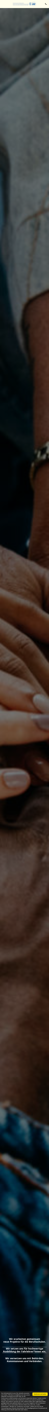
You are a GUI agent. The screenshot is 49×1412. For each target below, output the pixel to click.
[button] (3, 4)
